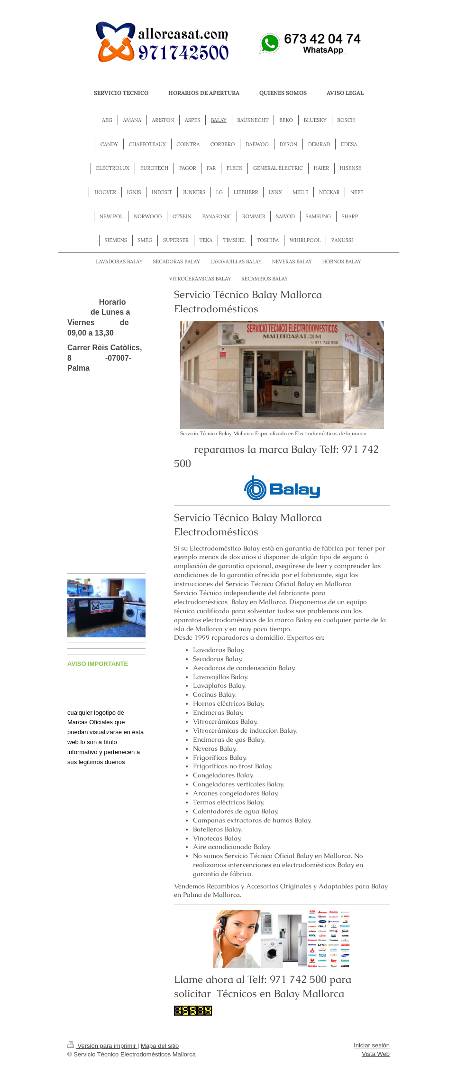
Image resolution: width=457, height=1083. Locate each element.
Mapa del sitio (160, 1045)
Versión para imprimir (102, 1045)
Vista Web (376, 1053)
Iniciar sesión (372, 1045)
